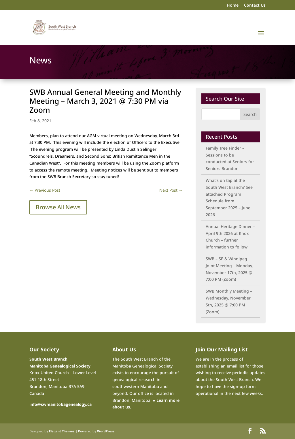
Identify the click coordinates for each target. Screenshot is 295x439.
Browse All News (58, 207)
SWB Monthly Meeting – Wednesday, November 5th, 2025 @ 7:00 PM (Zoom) (229, 301)
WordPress (106, 431)
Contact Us (255, 5)
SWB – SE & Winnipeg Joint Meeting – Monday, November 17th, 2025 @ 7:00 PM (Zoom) (229, 269)
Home (233, 5)
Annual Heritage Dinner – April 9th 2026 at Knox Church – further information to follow (230, 237)
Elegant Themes (62, 431)
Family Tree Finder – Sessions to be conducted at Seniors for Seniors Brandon (230, 158)
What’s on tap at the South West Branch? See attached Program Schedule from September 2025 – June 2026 (229, 197)
